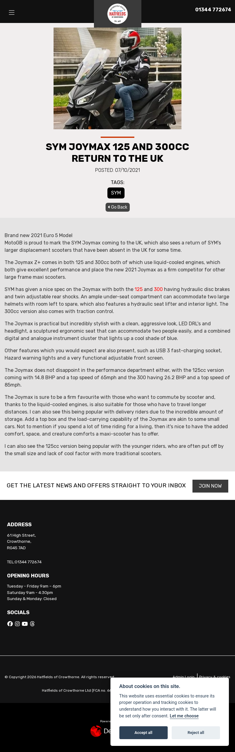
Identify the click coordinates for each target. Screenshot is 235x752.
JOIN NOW (211, 486)
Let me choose (184, 716)
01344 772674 (213, 10)
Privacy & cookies (214, 677)
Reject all (196, 732)
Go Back (117, 207)
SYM (116, 193)
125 (139, 289)
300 (158, 289)
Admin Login (184, 677)
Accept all (143, 732)
